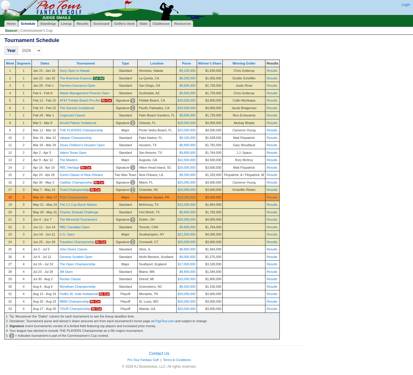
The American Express (76, 78)
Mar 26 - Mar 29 (44, 145)
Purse (186, 63)
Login (406, 5)
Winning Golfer (244, 63)
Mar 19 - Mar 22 (44, 137)
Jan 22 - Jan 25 (44, 78)
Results (272, 70)
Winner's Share (210, 63)
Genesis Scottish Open (76, 257)
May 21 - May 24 (45, 204)
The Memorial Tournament (78, 219)
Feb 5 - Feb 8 (42, 93)
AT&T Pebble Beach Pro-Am (80, 100)
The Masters (68, 160)
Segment (23, 63)
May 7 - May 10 (44, 189)
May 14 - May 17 (45, 197)
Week (10, 63)
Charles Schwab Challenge (79, 212)
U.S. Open (67, 234)
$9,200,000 (187, 78)
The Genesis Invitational (77, 108)
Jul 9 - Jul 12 (42, 257)
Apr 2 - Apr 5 (42, 152)
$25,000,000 (187, 130)
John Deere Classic (73, 249)
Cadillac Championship (76, 182)
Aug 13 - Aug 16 (44, 294)
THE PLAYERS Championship (81, 130)
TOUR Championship (75, 309)
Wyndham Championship (78, 286)
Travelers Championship (77, 242)
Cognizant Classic (72, 115)
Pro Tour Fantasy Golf (143, 360)
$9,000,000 (187, 257)
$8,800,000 (187, 249)
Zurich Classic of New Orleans (81, 175)
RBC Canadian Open (75, 227)
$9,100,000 (187, 70)
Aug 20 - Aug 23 (44, 301)
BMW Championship (74, 301)
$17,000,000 (187, 264)
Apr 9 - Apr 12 (43, 160)
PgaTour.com (164, 321)
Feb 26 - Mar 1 (43, 115)
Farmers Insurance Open (77, 85)
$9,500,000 (187, 175)
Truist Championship (74, 189)
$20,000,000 (187, 100)
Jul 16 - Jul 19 (43, 264)
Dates (45, 63)
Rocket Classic (70, 279)
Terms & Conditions (177, 360)
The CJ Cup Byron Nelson (78, 204)
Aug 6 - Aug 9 (43, 286)
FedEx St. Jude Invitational (79, 294)
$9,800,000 (187, 152)
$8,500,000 (187, 286)
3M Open (66, 271)
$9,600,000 (187, 85)
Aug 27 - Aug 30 (44, 309)
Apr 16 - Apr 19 (44, 167)
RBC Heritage (70, 167)
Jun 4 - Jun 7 (42, 219)
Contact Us (159, 353)
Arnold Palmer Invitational (78, 123)
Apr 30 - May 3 (43, 182)
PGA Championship (74, 197)
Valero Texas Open (73, 152)
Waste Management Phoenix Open (85, 93)
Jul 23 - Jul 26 (43, 271)
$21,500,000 (187, 234)
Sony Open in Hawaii (75, 70)
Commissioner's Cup (36, 31)
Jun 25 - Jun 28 (44, 242)
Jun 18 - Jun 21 (44, 234)
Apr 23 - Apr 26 (44, 175)
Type (125, 63)
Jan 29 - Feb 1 (43, 85)
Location (157, 63)
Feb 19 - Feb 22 (44, 108)
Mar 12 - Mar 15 (44, 130)
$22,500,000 (187, 160)
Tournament (86, 63)
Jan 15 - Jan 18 (44, 70)
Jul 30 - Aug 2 (43, 279)
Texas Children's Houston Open (82, 145)
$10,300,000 (187, 204)
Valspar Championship (76, 137)
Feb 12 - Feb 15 (44, 100)
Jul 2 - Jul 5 (41, 249)
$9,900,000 (187, 145)
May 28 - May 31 (45, 212)
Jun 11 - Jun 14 (44, 227)
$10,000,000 (187, 279)
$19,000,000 (187, 197)
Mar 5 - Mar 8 (42, 123)
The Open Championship (77, 264)
